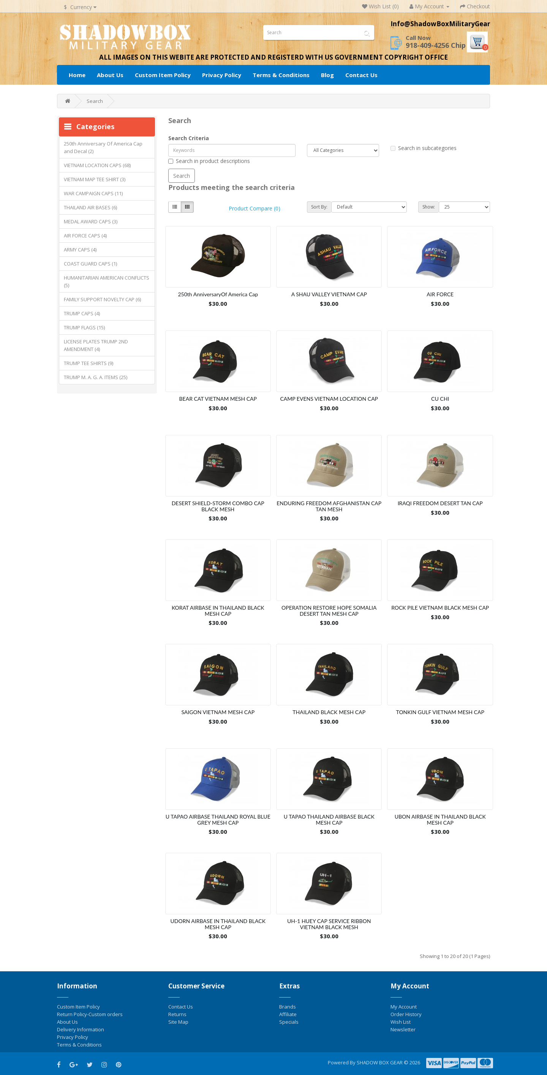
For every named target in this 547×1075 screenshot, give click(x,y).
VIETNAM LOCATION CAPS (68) (97, 165)
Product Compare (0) (254, 208)
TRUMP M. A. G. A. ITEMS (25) (95, 377)
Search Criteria (188, 138)
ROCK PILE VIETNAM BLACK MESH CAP (440, 607)
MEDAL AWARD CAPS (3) (90, 221)
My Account (403, 1006)
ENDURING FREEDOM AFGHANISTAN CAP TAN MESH (329, 506)
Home (77, 75)
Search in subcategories (423, 148)
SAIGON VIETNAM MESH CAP (218, 712)
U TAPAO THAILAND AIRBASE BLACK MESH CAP (329, 819)
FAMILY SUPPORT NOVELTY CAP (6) (102, 299)
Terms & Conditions (281, 75)
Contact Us (361, 75)
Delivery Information (80, 1029)
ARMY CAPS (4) (80, 249)
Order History (406, 1014)
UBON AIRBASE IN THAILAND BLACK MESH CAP (440, 819)
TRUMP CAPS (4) (82, 313)
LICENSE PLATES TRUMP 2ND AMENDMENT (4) (96, 345)
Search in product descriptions (209, 160)
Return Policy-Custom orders (90, 1014)
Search (95, 101)
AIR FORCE (440, 294)
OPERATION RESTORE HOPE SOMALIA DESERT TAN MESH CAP (328, 610)
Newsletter (403, 1029)
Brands (287, 1006)
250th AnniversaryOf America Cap (218, 294)
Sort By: (319, 207)
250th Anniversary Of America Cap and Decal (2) (103, 147)
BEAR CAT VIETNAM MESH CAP (218, 398)
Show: (428, 207)
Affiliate (288, 1014)
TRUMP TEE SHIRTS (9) (88, 363)
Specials (289, 1021)
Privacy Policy (221, 75)
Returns (177, 1014)
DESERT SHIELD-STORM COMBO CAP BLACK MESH (218, 506)
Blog (327, 75)
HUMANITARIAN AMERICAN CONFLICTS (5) (106, 281)
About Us (110, 75)
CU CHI (440, 398)
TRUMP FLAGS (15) (84, 327)
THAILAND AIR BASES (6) (90, 207)
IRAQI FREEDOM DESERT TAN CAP (440, 503)
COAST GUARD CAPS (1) (90, 263)
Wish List (400, 1021)
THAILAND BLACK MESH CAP (328, 712)
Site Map (178, 1021)
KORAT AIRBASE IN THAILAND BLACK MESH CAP (218, 610)
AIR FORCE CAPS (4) (85, 235)
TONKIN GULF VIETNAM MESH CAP (440, 712)
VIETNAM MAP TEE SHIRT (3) (94, 179)
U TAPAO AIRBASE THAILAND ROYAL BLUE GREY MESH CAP (218, 819)
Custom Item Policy (163, 75)
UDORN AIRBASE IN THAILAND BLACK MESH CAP (218, 924)
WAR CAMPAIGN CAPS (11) (93, 193)
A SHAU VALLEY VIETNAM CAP (329, 294)
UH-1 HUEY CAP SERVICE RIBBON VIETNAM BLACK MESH (329, 924)
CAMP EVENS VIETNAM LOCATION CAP (329, 398)
